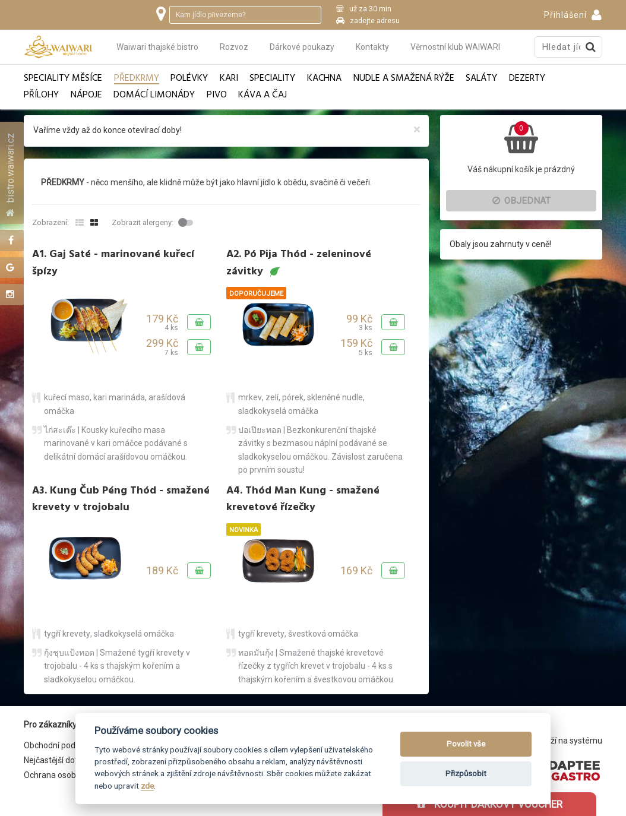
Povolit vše (466, 743)
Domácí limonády (154, 95)
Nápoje (86, 95)
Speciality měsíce (63, 78)
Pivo (217, 95)
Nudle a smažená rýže (403, 78)
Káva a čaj (262, 95)
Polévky (189, 78)
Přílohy (41, 95)
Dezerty (527, 78)
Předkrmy (136, 78)
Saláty (481, 78)
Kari (229, 78)
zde (147, 785)
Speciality (272, 78)
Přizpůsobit (465, 773)
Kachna (324, 78)
